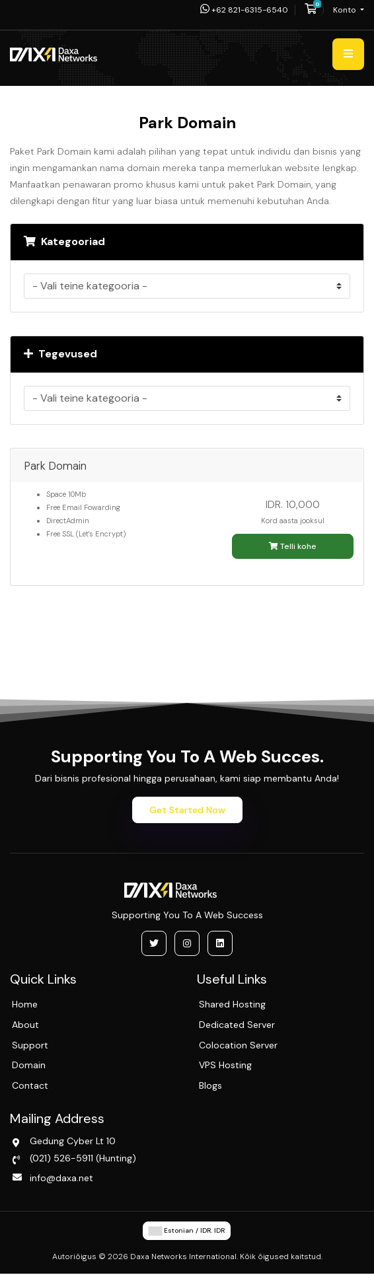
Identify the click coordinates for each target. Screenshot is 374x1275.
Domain (29, 1065)
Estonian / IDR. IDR (187, 1230)
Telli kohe (293, 546)
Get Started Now (187, 810)
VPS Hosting (225, 1065)
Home (25, 1004)
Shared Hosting (232, 1004)
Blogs (210, 1085)
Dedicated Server (237, 1025)
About (25, 1025)
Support (30, 1045)
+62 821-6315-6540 (244, 10)
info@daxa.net (61, 1178)
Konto (345, 10)
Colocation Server (238, 1045)
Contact (30, 1085)
